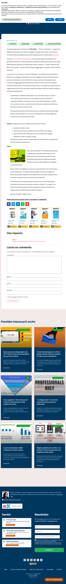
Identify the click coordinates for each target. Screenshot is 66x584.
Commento (10, 255)
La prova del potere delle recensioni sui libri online (13, 449)
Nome (9, 276)
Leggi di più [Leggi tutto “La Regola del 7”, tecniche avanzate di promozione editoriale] (40, 415)
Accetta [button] (60, 19)
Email (9, 283)
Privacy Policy (39, 546)
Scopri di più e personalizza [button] (12, 19)
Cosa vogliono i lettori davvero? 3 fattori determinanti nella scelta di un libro (15, 402)
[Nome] (47, 527)
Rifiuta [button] (50, 19)
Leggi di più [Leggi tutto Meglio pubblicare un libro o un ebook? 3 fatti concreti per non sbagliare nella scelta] (40, 465)
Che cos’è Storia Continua (18, 569)
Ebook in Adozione (12, 541)
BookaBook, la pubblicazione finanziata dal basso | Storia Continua (28, 241)
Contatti (59, 569)
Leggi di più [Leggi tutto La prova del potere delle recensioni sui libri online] (6, 463)
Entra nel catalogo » (12, 545)
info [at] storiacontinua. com (12, 500)
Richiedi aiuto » (10, 535)
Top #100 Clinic (11, 520)
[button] (9, 204)
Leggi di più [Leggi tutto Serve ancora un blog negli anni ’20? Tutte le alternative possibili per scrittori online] (6, 368)
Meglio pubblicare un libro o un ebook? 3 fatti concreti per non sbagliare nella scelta (49, 450)
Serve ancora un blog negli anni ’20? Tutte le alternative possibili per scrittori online (16, 354)
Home (5, 569)
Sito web (9, 290)
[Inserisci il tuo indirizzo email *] (47, 537)
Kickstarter (55, 55)
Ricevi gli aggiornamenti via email (17, 297)
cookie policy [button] (4, 9)
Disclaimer (50, 569)
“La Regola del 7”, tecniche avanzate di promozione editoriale (47, 402)
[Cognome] (47, 531)
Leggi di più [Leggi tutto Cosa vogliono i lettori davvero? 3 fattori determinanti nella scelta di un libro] (6, 417)
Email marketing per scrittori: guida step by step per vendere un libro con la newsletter (49, 354)
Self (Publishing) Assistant (15, 530)
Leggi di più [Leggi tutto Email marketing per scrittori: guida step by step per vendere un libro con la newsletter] (40, 369)
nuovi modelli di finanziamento (22, 59)
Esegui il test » (10, 525)
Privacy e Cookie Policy (36, 569)
